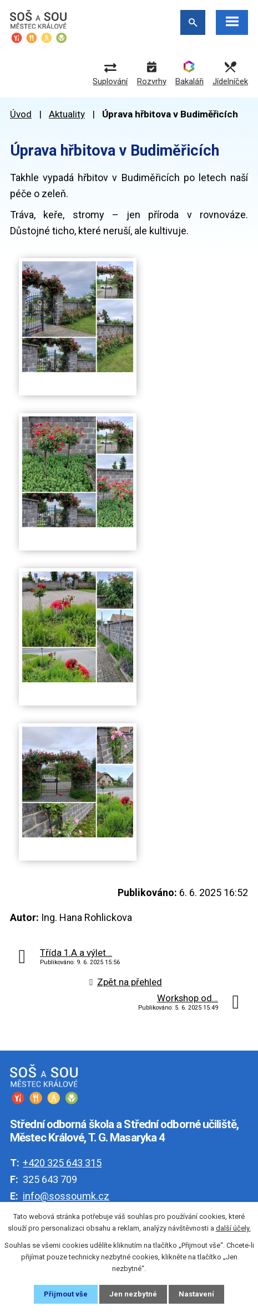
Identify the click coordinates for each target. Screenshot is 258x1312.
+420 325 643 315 (62, 1163)
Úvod (21, 114)
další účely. (233, 1228)
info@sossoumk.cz (66, 1196)
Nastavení (196, 1294)
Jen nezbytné (133, 1294)
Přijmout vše (66, 1294)
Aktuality (67, 114)
